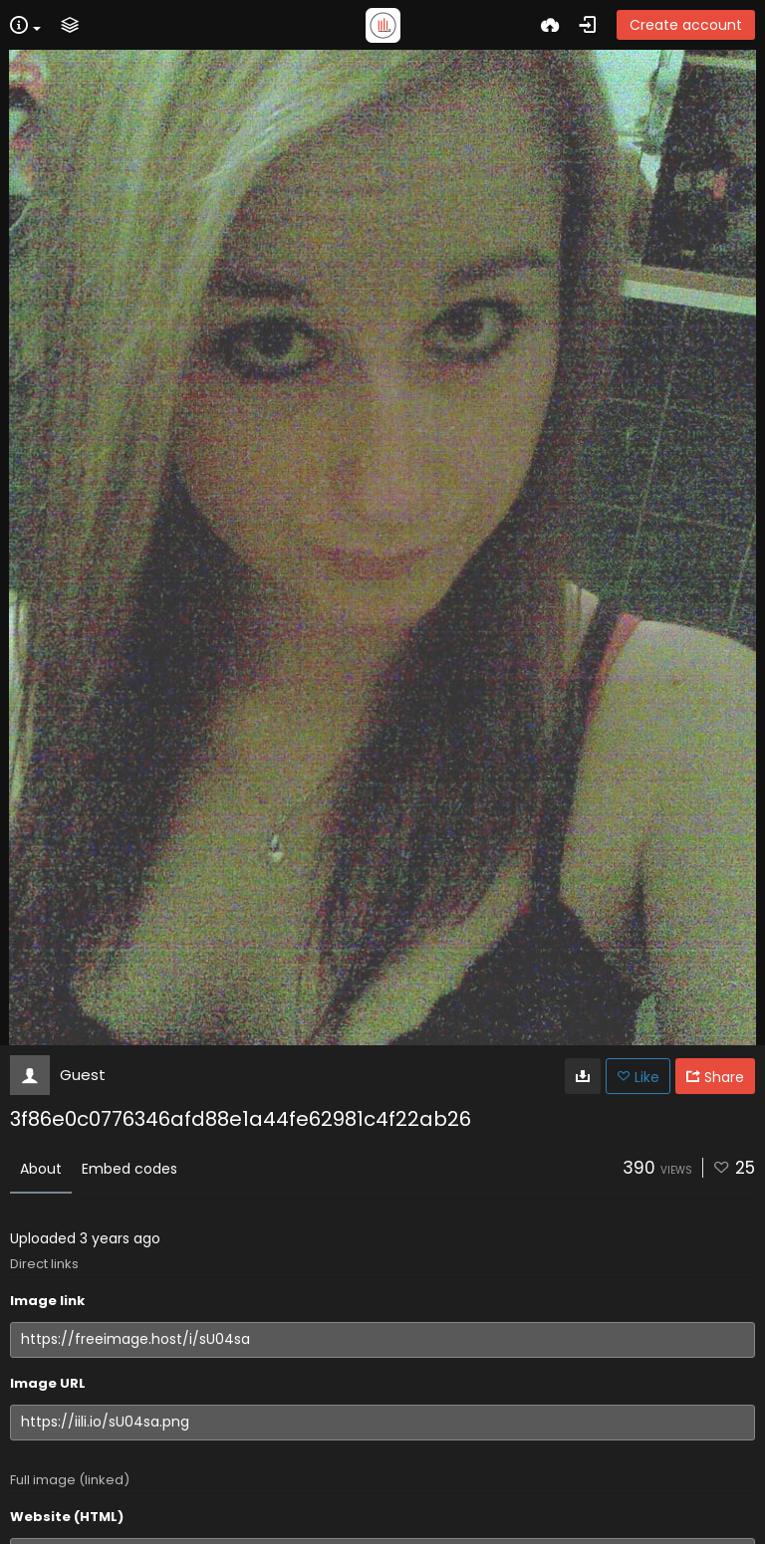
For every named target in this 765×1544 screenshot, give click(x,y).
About (41, 1169)
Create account (686, 25)
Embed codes (129, 1169)
